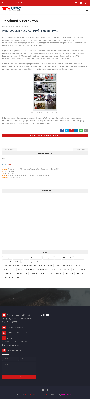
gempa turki (79, 258)
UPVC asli (59, 273)
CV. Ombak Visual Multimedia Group (37, 395)
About (11, 3)
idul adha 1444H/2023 (11, 262)
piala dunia (30, 269)
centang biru (48, 258)
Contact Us (19, 3)
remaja (82, 269)
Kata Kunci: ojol (42, 262)
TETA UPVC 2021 (67, 395)
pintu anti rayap (42, 269)
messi (5, 269)
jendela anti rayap (28, 262)
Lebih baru (10, 150)
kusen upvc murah (45, 266)
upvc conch (69, 273)
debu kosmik (67, 258)
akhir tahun (18, 258)
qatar (53, 269)
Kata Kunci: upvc (56, 262)
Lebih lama (80, 150)
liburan (77, 266)
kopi (80, 262)
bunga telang (36, 258)
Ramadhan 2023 (64, 269)
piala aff (20, 269)
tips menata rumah (20, 273)
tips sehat (33, 273)
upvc (50, 273)
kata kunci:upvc (70, 262)
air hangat (7, 258)
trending (43, 273)
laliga (57, 266)
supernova (7, 273)
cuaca (58, 258)
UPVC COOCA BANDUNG (13, 26)
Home (4, 3)
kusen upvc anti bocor (11, 266)
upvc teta (79, 273)
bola (26, 258)
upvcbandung (8, 277)
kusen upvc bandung (29, 266)
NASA (13, 269)
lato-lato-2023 (67, 266)
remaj (75, 269)
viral (18, 277)
